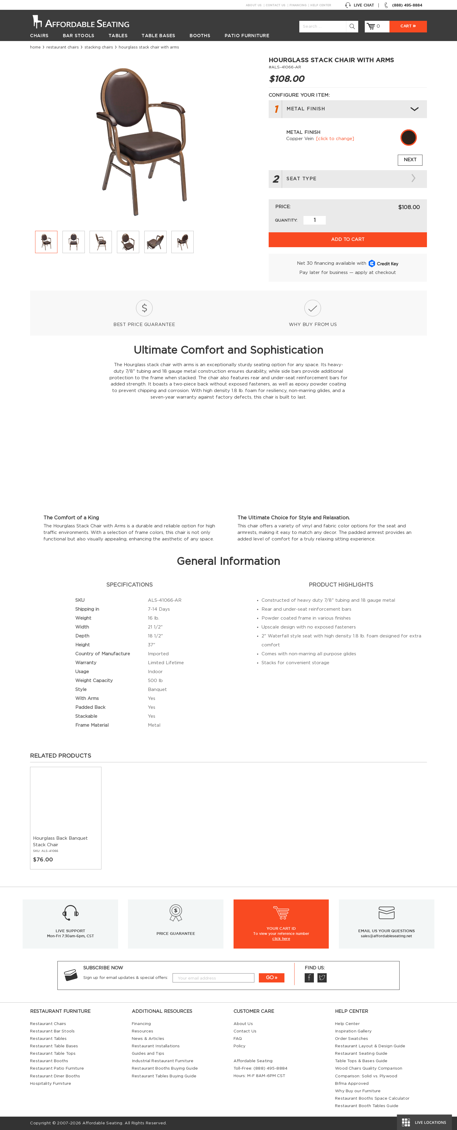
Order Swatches (351, 1039)
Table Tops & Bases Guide (361, 1061)
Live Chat (359, 5)
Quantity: (286, 220)
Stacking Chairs (98, 47)
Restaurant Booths (49, 1061)
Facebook (309, 978)
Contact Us (276, 5)
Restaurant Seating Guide (361, 1053)
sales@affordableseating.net (386, 936)
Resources (142, 1031)
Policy (240, 1046)
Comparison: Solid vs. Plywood (366, 1076)
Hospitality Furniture (50, 1084)
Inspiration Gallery (353, 1031)
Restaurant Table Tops (53, 1053)
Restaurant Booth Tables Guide (366, 1106)
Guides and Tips (148, 1053)
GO (270, 977)
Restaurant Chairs (62, 47)
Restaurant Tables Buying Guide (164, 1076)
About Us (254, 5)
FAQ (238, 1039)
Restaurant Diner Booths (55, 1076)
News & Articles (148, 1039)
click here (281, 938)
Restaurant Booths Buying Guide (165, 1068)
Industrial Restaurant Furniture (162, 1061)
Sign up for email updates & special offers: (125, 978)
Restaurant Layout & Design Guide (370, 1046)
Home (35, 47)
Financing (297, 5)
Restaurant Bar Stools (52, 1031)
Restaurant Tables (48, 1039)
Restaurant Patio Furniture (57, 1068)
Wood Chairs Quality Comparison (368, 1068)
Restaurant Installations (156, 1046)
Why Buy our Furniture (358, 1091)
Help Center (320, 5)
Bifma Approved (352, 1084)
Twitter (321, 978)
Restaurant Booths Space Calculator (372, 1098)
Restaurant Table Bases (54, 1046)
